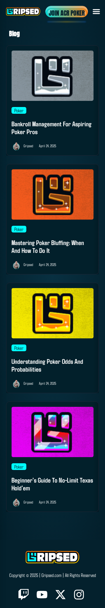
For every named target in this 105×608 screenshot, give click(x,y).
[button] (96, 11)
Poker (19, 110)
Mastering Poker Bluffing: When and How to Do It (47, 246)
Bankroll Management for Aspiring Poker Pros (51, 128)
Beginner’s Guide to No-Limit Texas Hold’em (52, 484)
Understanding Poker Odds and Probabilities (47, 365)
